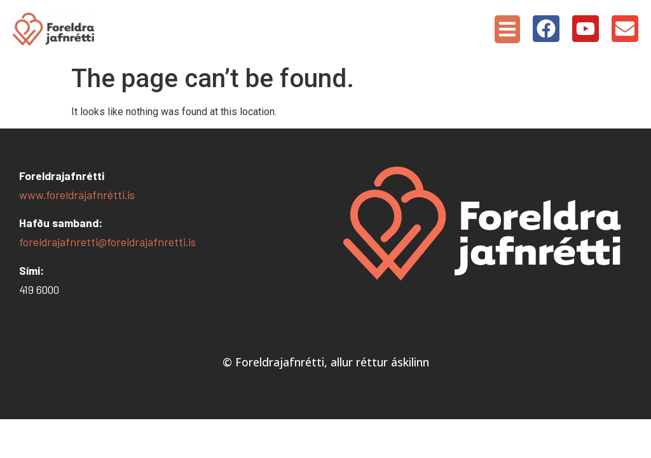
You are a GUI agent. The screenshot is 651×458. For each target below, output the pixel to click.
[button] (507, 29)
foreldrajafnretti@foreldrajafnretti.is (107, 242)
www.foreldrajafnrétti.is (77, 195)
